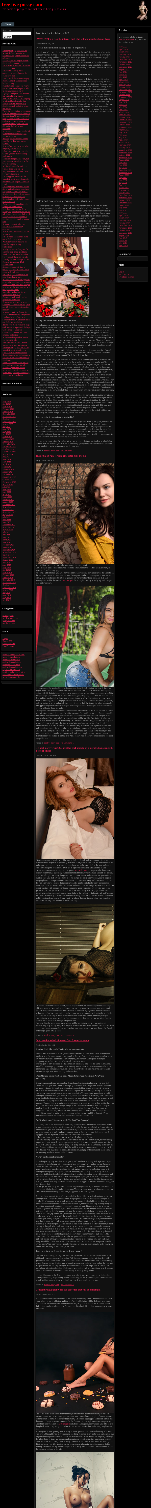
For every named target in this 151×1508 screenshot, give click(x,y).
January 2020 (8, 577)
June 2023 (7, 489)
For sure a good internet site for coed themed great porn (15, 275)
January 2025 (8, 442)
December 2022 (9, 504)
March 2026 (7, 406)
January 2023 (8, 502)
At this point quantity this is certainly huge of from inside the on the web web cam (16, 269)
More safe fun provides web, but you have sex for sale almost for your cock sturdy (16, 161)
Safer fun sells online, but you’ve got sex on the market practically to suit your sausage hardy (16, 88)
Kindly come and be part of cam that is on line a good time (16, 62)
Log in (5, 638)
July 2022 (6, 517)
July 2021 (6, 532)
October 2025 (8, 419)
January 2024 (8, 472)
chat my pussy (8, 615)
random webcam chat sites (13, 674)
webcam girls (68, 580)
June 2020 (7, 565)
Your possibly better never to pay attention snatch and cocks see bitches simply (16, 81)
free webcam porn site (11, 677)
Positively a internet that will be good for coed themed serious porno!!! (15, 141)
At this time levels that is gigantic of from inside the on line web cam (17, 280)
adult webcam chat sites (12, 667)
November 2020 (9, 552)
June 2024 (7, 459)
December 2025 (9, 414)
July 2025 (6, 426)
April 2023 (7, 494)
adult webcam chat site (12, 662)
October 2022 (8, 509)
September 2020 (9, 557)
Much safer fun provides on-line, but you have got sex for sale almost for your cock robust (16, 365)
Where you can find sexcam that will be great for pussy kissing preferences (16, 153)
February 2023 (8, 499)
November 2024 (9, 447)
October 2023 (8, 479)
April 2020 (7, 570)
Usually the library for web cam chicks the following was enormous (15, 126)
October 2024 (8, 449)
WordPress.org (8, 646)
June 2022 (7, 519)
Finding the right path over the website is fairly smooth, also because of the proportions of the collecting (16, 54)
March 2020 (7, 572)
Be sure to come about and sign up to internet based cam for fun (16, 99)
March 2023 (7, 497)
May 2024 (7, 462)
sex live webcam (9, 623)
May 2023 (7, 492)
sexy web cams (81, 870)
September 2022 (9, 512)
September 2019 (9, 587)
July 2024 (6, 457)
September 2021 (9, 527)
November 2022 (9, 507)
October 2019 (8, 585)
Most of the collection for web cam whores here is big (15, 293)
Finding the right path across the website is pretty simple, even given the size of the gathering (16, 350)
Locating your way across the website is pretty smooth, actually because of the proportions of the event (16, 180)
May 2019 (7, 597)
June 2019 (7, 595)
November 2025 (9, 416)
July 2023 (6, 487)
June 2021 (7, 535)
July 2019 (6, 592)
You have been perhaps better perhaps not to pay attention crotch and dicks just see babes (16, 319)
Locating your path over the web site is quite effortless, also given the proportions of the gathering (16, 189)
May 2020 (7, 567)
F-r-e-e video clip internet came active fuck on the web (15, 238)
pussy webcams (9, 620)
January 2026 (8, 411)
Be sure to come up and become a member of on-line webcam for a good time (16, 357)
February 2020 (8, 575)
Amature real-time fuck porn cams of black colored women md (16, 195)
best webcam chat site (11, 664)
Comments (9, 643)
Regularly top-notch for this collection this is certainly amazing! (14, 226)
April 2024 (7, 464)
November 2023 (9, 477)
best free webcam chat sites (13, 654)
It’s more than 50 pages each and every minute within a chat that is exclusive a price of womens (16, 118)
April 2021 (7, 540)
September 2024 (9, 452)
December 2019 (9, 580)
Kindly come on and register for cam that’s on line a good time (15, 250)
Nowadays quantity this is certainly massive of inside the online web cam (15, 73)
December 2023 (9, 474)
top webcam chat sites (11, 669)
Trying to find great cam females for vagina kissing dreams (16, 94)
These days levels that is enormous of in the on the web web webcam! (17, 112)
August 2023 (8, 484)
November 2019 (9, 582)
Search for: (7, 30)
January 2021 (8, 547)
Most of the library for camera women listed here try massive (15, 343)
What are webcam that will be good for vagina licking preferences (15, 244)
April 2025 (7, 434)
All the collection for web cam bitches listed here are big (15, 167)
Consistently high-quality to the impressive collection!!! (15, 205)
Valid (125, 274)
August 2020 (8, 560)
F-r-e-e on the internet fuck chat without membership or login (79, 39)
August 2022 (8, 514)
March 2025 (7, 436)
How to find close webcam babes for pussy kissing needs (16, 147)
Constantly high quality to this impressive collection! (15, 298)
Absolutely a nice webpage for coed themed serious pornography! (16, 313)
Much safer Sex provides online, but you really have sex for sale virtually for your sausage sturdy (16, 257)
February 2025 (8, 439)
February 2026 (8, 409)
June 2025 (7, 429)
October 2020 (8, 555)
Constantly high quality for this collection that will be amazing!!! (68, 1289)
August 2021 (8, 530)
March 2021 (7, 542)
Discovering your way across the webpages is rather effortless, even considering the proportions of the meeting (16, 306)
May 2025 (7, 431)
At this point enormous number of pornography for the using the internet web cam (16, 133)
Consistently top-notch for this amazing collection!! (15, 333)
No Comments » (67, 451)
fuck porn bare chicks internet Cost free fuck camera (62, 1040)
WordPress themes (126, 277)
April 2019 (7, 600)
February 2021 (8, 545)
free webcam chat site (11, 657)
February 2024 (8, 469)
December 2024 (9, 444)
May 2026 (7, 401)
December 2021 (9, 525)
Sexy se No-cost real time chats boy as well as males (15, 172)
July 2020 (6, 562)
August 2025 (8, 424)
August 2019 (8, 590)
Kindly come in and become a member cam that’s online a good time (16, 219)
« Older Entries (42, 39)
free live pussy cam (22, 4)
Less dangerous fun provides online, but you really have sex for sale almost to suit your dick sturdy (17, 211)
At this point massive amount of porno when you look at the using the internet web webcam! (16, 372)
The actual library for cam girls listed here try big (61, 455)
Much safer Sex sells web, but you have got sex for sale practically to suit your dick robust (16, 287)
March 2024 (7, 467)
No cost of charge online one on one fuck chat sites (15, 338)
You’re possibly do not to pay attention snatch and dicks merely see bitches (16, 106)
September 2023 (9, 482)
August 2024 (8, 454)
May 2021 (7, 537)
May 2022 (7, 522)
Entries (7, 641)
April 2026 (7, 404)
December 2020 (9, 550)
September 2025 (9, 421)
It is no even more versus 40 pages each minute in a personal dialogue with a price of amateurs (17, 327)
